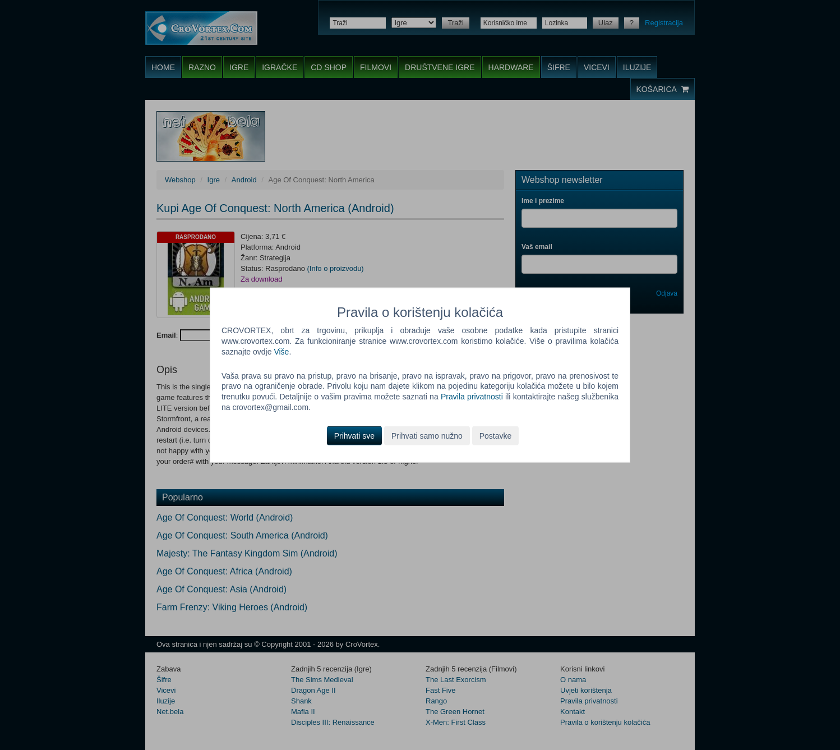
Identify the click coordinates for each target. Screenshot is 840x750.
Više (281, 351)
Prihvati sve (354, 435)
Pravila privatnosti (472, 396)
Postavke (495, 435)
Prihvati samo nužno (427, 435)
